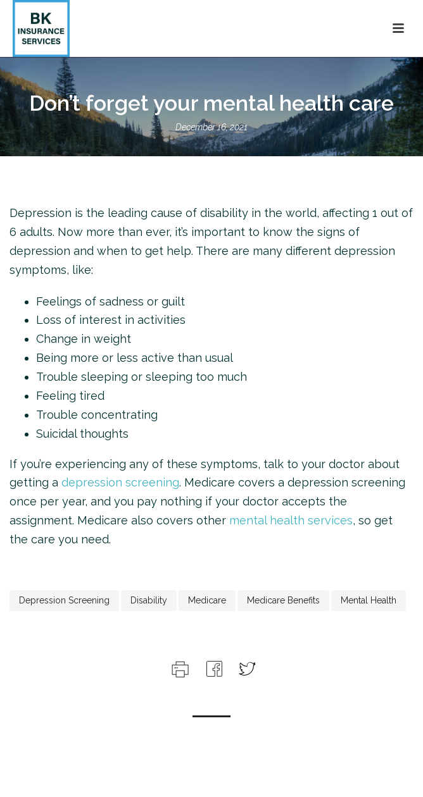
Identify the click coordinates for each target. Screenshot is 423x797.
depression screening (120, 482)
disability (148, 600)
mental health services (291, 520)
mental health (368, 600)
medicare (207, 600)
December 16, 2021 (211, 127)
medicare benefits (283, 600)
